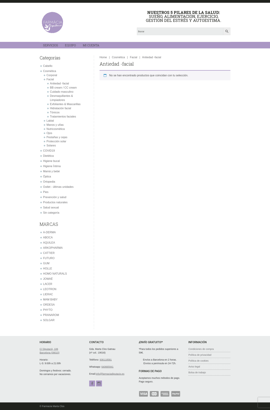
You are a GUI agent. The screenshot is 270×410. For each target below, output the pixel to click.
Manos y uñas (55, 124)
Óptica (47, 176)
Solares (51, 145)
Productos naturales (55, 202)
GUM (46, 263)
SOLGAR (49, 320)
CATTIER (49, 253)
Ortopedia (49, 181)
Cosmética (118, 57)
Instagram (100, 383)
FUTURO (49, 258)
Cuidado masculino (61, 91)
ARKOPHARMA (53, 247)
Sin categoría (51, 212)
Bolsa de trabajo (197, 372)
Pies (45, 192)
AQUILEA (49, 242)
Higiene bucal (51, 161)
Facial (133, 57)
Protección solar (56, 141)
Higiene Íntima (52, 166)
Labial (50, 120)
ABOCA (48, 237)
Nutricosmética (55, 128)
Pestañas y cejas (56, 137)
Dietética (48, 155)
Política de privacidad (199, 354)
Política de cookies (198, 360)
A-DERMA (49, 232)
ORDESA (49, 304)
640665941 (107, 366)
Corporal (51, 75)
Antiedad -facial (59, 83)
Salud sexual (51, 207)
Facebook (92, 383)
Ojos (49, 133)
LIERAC (48, 294)
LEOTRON (49, 289)
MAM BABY (50, 299)
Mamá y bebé (51, 171)
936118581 (106, 359)
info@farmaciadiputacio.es (110, 373)
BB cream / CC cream (63, 87)
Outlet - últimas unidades (58, 186)
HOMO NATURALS (55, 273)
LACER (47, 284)
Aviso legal (194, 366)
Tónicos (55, 112)
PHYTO (48, 309)
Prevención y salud (54, 197)
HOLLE (47, 268)
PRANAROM (51, 315)
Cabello (47, 65)
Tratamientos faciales (63, 116)
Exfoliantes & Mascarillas (65, 104)
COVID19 (49, 150)
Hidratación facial (60, 108)
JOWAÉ (48, 278)
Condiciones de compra (201, 349)
